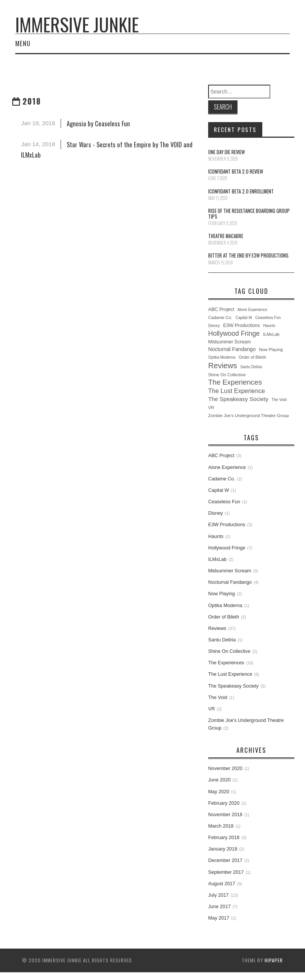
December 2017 (225, 860)
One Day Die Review (226, 152)
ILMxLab (271, 334)
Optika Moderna (221, 357)
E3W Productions (241, 325)
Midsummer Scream (229, 342)
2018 (31, 101)
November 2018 (225, 814)
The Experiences (235, 382)
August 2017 (221, 883)
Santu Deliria (251, 367)
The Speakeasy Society (238, 399)
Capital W (244, 318)
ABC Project (221, 309)
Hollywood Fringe (234, 333)
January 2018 (222, 849)
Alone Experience (252, 310)
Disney (214, 326)
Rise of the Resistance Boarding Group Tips (249, 213)
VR (211, 407)
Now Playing (271, 349)
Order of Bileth (252, 357)
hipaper (274, 960)
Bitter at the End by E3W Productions (248, 255)
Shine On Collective (227, 374)
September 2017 (226, 872)
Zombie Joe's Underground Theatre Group (248, 415)
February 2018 (223, 837)
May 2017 (218, 918)
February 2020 (223, 803)
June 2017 (219, 906)
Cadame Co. (220, 317)
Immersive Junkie (77, 24)
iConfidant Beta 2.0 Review (235, 171)
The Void (278, 400)
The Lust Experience (236, 390)
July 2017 (218, 895)
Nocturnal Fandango (232, 349)
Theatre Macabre (225, 236)
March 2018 (221, 826)
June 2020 (219, 780)
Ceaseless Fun (268, 318)
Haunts (269, 326)
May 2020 (218, 791)
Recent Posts (235, 129)
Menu (22, 43)
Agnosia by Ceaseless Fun (98, 123)
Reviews (222, 365)
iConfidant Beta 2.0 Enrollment (241, 191)
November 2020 (225, 768)
